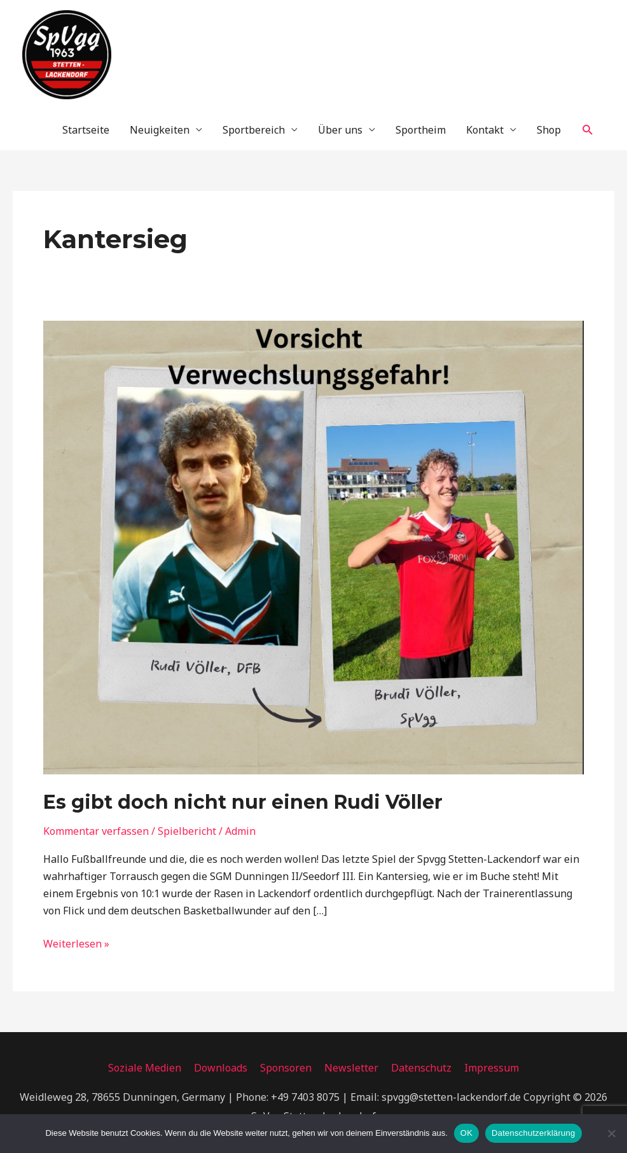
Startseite (85, 130)
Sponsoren (286, 1068)
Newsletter (351, 1068)
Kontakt (485, 130)
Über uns (340, 130)
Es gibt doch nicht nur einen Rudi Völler (243, 802)
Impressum (491, 1068)
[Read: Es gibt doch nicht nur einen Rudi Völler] (313, 547)
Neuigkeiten (159, 130)
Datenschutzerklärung (533, 1133)
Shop (549, 130)
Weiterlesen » (76, 943)
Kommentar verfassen (96, 831)
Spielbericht (187, 831)
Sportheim (421, 130)
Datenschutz (421, 1068)
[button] (588, 130)
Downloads (220, 1068)
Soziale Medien (144, 1068)
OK (466, 1133)
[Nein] (611, 1133)
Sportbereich (254, 130)
